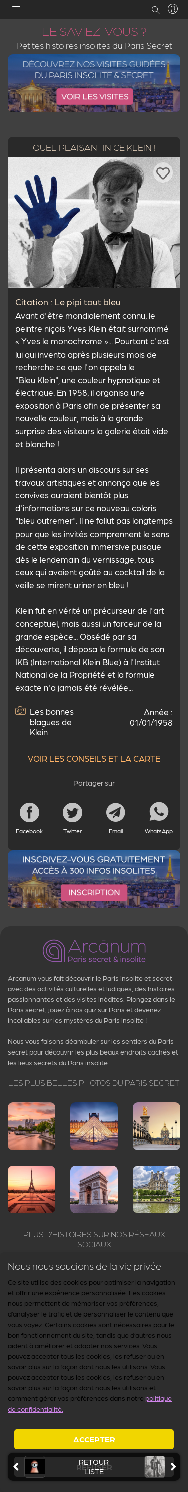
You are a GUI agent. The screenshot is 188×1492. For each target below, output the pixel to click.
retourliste (94, 1467)
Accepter (94, 1439)
